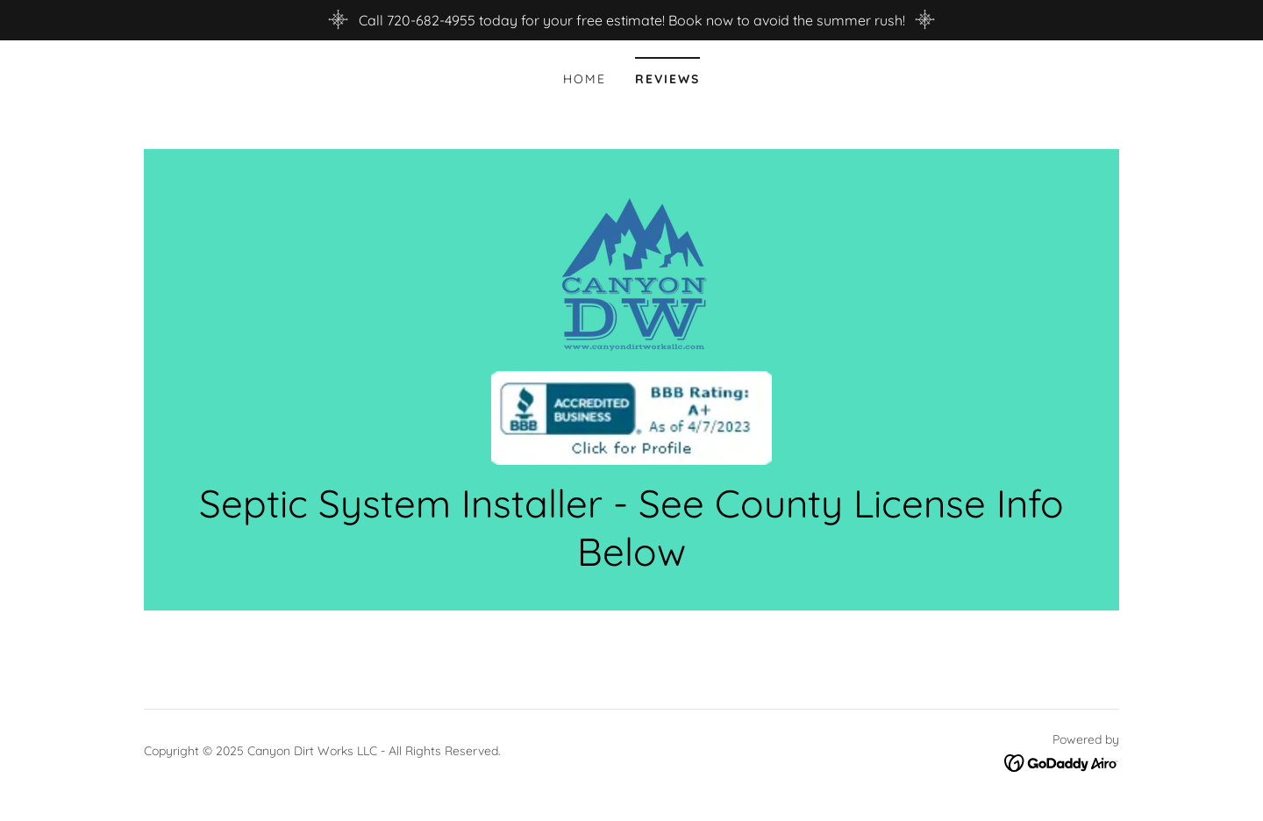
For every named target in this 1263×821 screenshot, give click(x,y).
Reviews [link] (667, 79)
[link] (631, 323)
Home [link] (584, 79)
